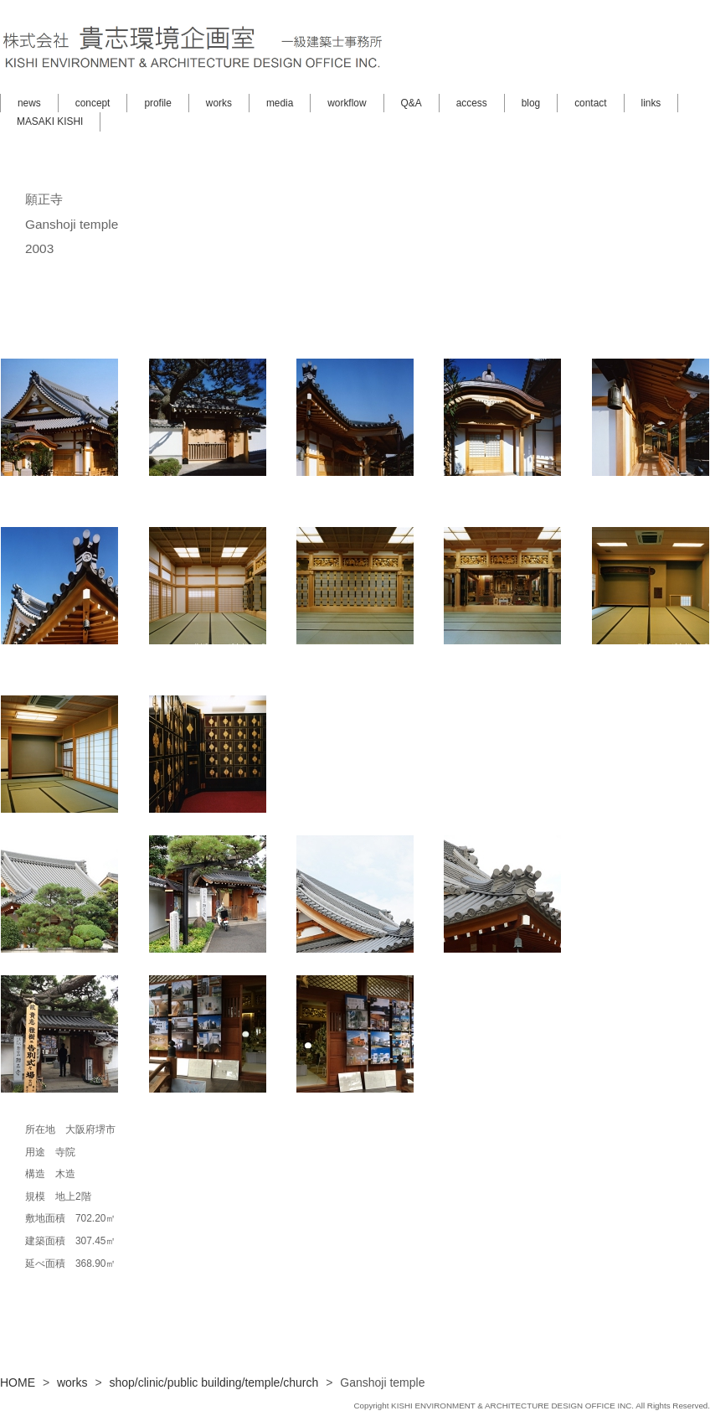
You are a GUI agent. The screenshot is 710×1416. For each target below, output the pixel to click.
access (471, 103)
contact (590, 103)
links (651, 103)
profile (157, 103)
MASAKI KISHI (50, 121)
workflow (346, 103)
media (279, 103)
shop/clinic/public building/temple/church (214, 1382)
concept (93, 103)
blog (531, 103)
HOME (17, 1382)
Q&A (411, 103)
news (29, 103)
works (219, 103)
